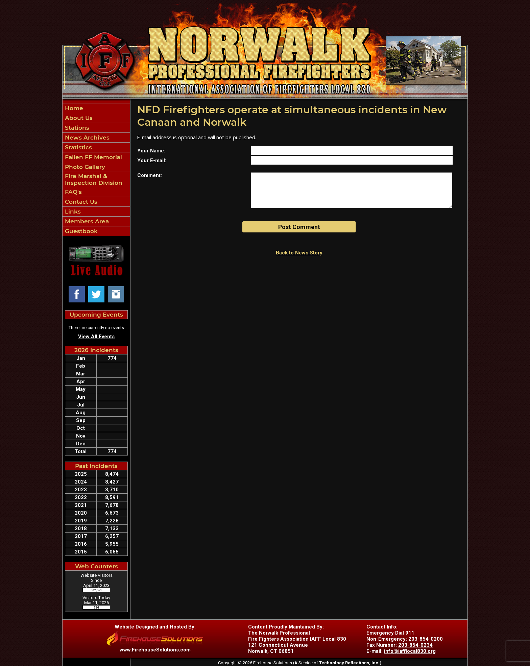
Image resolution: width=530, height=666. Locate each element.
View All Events (96, 337)
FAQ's (72, 192)
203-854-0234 (415, 645)
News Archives (86, 137)
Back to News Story (299, 253)
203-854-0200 (425, 639)
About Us (78, 118)
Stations (76, 127)
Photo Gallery (84, 167)
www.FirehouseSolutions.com (155, 650)
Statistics (77, 147)
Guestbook (80, 231)
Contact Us (80, 201)
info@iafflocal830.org (410, 651)
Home (73, 108)
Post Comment (299, 226)
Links (72, 211)
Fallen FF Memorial (92, 157)
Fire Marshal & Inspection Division (92, 179)
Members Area (86, 221)
